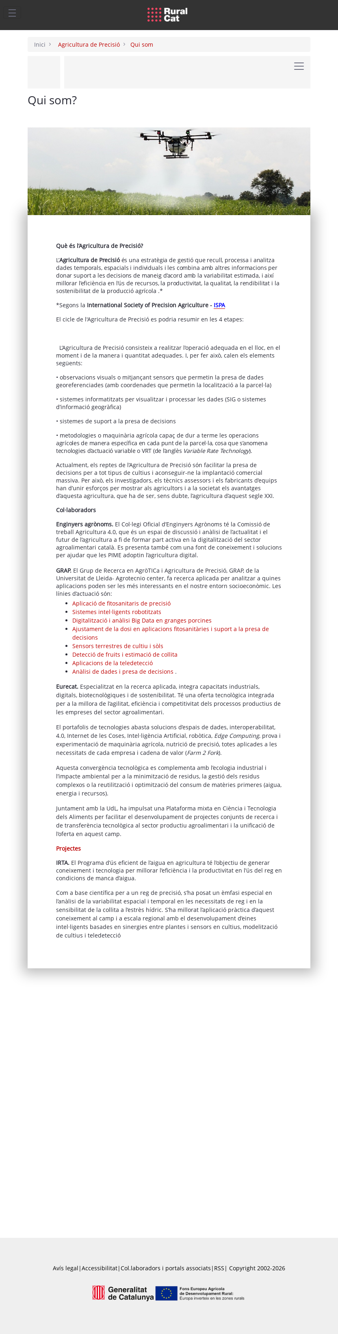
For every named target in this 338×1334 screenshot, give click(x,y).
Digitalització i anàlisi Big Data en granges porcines (142, 779)
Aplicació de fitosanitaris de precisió (121, 762)
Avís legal (65, 1268)
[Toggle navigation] (12, 12)
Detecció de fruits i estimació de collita (125, 813)
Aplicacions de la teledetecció (112, 822)
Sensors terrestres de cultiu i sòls (117, 805)
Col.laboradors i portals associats (166, 1268)
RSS (219, 1268)
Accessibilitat (99, 1268)
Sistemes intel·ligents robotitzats (116, 771)
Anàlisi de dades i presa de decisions (123, 830)
